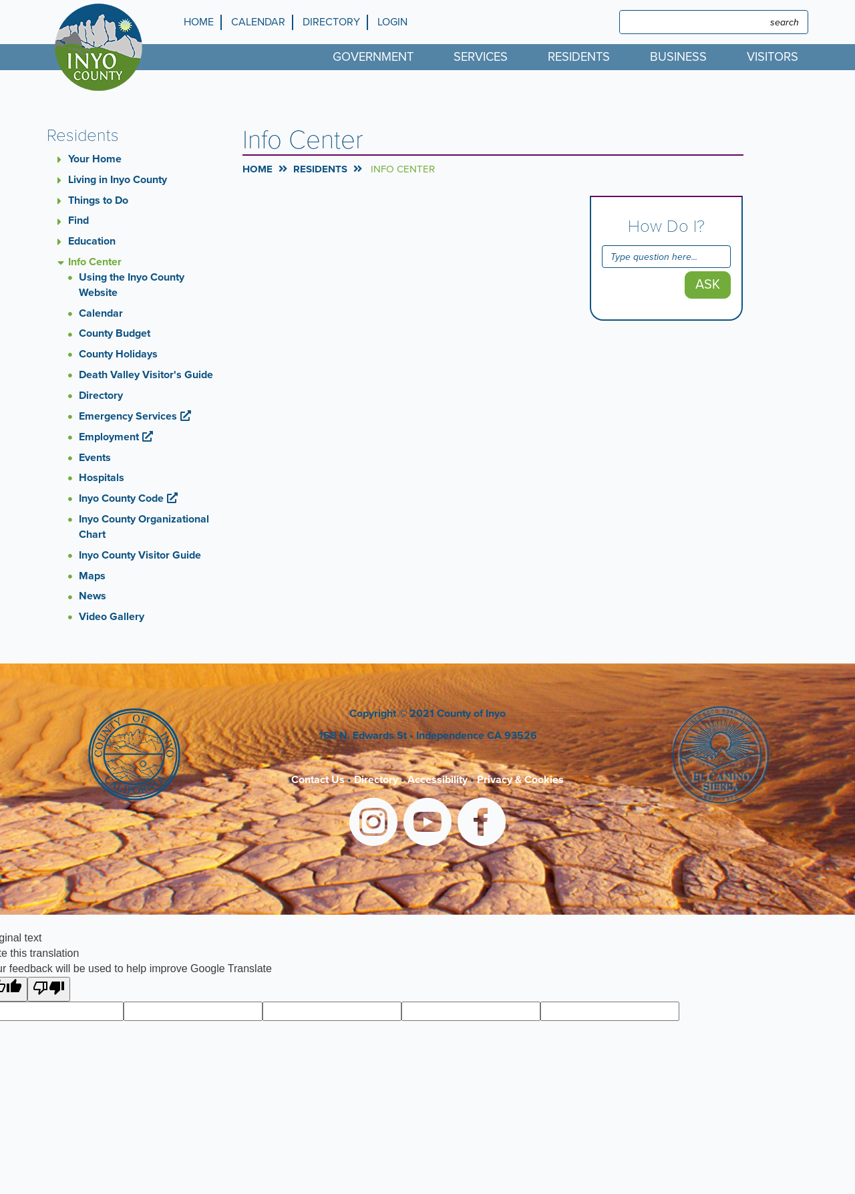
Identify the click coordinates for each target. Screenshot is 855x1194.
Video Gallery (111, 616)
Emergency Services (128, 416)
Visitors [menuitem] (772, 56)
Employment (109, 437)
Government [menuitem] (373, 56)
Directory (331, 22)
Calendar (258, 22)
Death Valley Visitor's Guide (146, 375)
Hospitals (101, 477)
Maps (92, 576)
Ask (707, 285)
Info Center (95, 262)
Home (199, 22)
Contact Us (318, 779)
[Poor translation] (48, 989)
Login (392, 22)
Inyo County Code (121, 498)
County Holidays (118, 354)
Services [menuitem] (481, 56)
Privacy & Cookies (520, 779)
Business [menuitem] (678, 56)
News (92, 596)
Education (92, 241)
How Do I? (666, 226)
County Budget (114, 333)
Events (95, 457)
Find (78, 220)
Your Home (95, 159)
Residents (320, 169)
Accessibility (437, 779)
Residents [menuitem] (579, 56)
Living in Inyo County (117, 179)
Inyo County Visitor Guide (140, 555)
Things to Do (98, 200)
